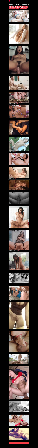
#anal (13, 178)
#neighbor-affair (15, 103)
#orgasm (13, 364)
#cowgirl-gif (12, 250)
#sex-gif (10, 190)
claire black (13, 8)
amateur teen (18, 7)
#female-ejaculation (17, 329)
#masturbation (13, 329)
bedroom (10, 6)
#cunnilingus (13, 440)
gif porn (13, 7)
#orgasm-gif (12, 190)
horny (18, 6)
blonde (27, 6)
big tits (10, 7)
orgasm (24, 6)
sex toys (10, 8)
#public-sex (13, 151)
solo (15, 7)
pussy (15, 6)
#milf (9, 103)
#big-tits (11, 151)
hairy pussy (23, 7)
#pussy (10, 329)
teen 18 (27, 7)
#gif (9, 151)
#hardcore (11, 103)
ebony (18, 8)
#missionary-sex (16, 190)
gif (21, 7)
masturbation (21, 8)
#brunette (11, 300)
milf (16, 8)
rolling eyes (21, 6)
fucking (25, 8)
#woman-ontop (16, 250)
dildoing (13, 6)
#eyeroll (13, 399)
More (17, 103)
